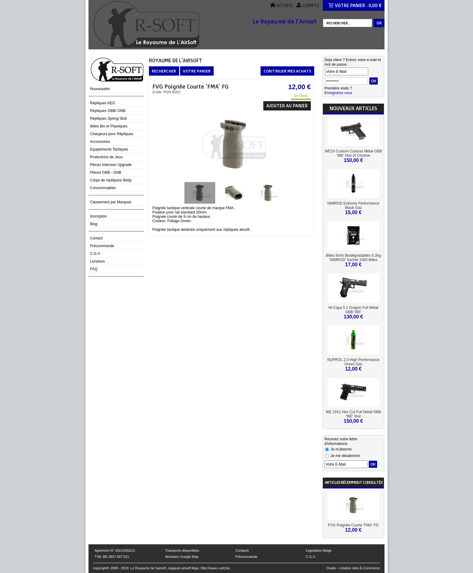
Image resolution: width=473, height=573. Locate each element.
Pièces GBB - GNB (105, 172)
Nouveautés (100, 89)
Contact (96, 238)
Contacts (242, 550)
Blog (93, 224)
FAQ (93, 269)
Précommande (102, 246)
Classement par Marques (110, 202)
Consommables (103, 188)
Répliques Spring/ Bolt (108, 118)
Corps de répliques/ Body (111, 180)
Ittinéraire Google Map (182, 556)
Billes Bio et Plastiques (108, 126)
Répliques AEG (102, 103)
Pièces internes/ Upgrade (111, 165)
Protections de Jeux (106, 157)
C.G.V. (95, 253)
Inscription (98, 216)
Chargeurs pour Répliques (111, 134)
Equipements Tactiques (109, 149)
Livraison (97, 261)
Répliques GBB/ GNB (107, 111)
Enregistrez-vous (338, 93)
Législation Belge (319, 550)
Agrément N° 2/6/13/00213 (115, 550)
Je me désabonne (345, 456)
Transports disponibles (182, 550)
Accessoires (100, 141)
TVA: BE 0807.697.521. (112, 556)
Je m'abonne (341, 449)
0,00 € (374, 5)
